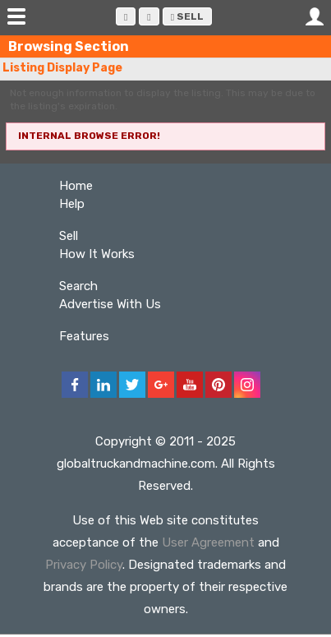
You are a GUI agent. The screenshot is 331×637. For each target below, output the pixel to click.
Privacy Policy (83, 564)
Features (84, 336)
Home (76, 185)
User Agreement (208, 542)
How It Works (97, 254)
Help (72, 203)
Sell (187, 16)
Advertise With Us (110, 304)
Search (78, 286)
